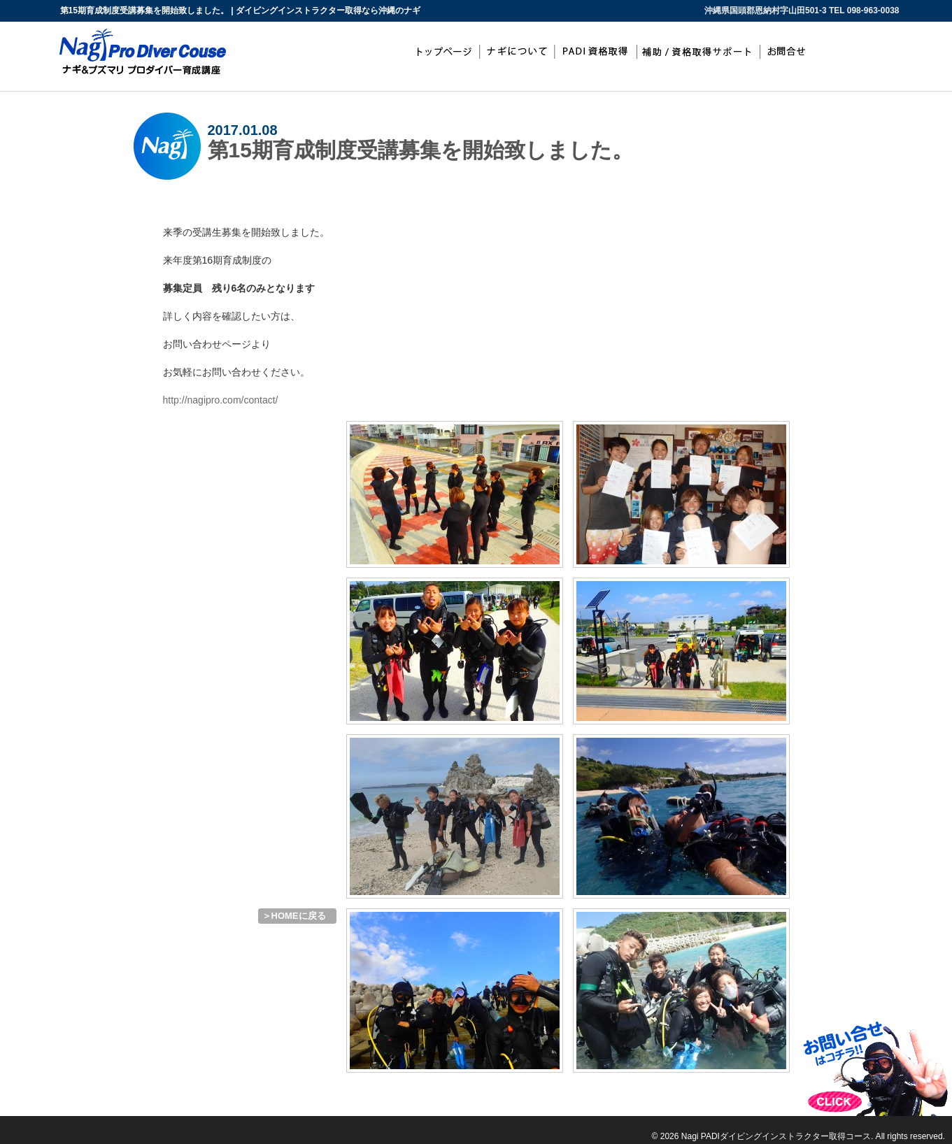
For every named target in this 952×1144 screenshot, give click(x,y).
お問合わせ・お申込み (790, 51)
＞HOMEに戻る (294, 915)
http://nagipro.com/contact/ (220, 400)
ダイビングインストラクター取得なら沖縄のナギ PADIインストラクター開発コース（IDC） (77, 1122)
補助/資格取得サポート (699, 51)
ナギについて (517, 51)
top (442, 51)
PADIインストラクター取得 (596, 51)
